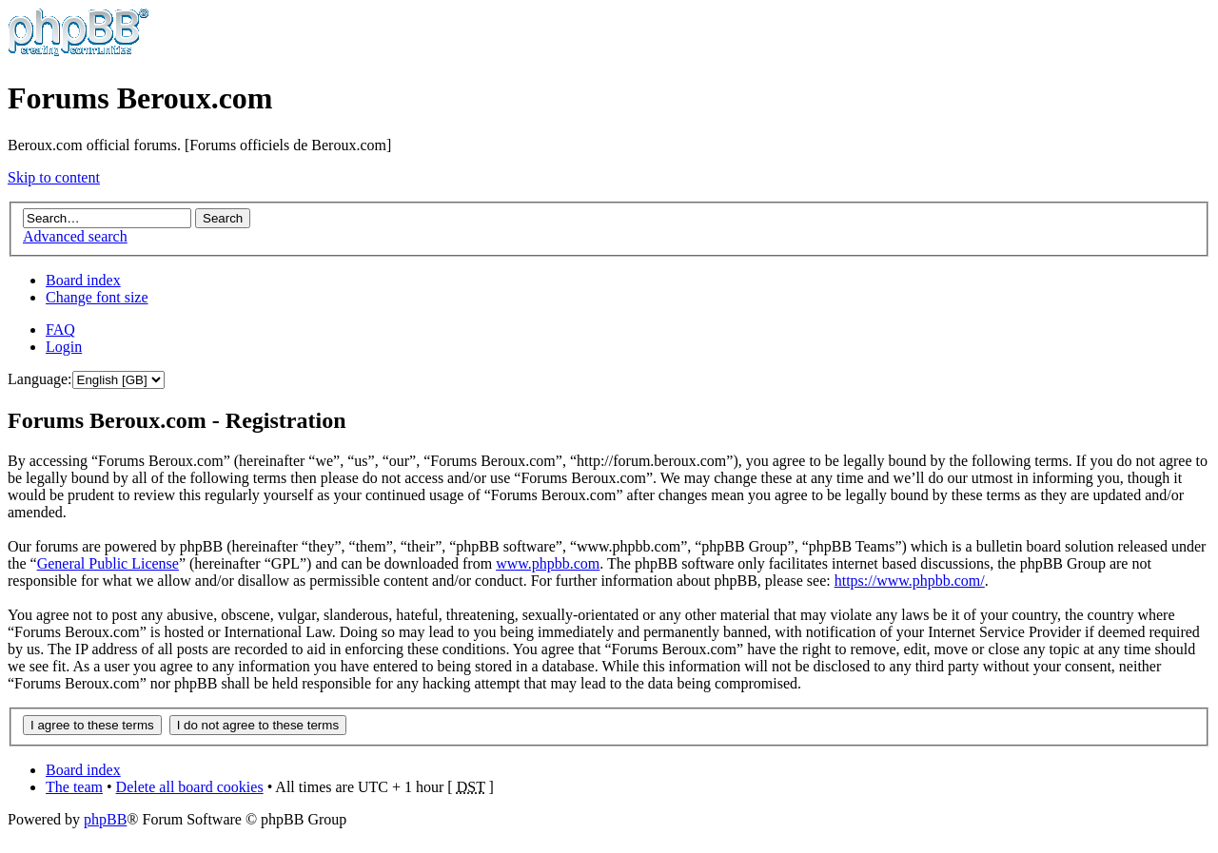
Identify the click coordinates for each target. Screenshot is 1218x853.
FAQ (60, 329)
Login (64, 347)
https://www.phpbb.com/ (910, 580)
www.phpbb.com (547, 563)
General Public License (108, 563)
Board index (83, 280)
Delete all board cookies (190, 787)
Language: (40, 379)
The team (74, 787)
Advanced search (75, 236)
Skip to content (54, 177)
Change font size (97, 297)
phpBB (105, 819)
